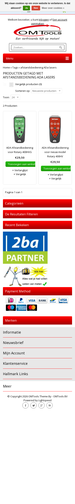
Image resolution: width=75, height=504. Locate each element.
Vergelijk (19, 174)
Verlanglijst (20, 170)
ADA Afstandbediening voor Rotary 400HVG (19, 150)
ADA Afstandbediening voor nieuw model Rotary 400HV (55, 152)
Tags (15, 67)
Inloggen (44, 19)
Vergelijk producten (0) (28, 84)
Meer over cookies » (53, 8)
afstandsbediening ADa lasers (38, 67)
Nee (36, 8)
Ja (26, 8)
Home (6, 67)
